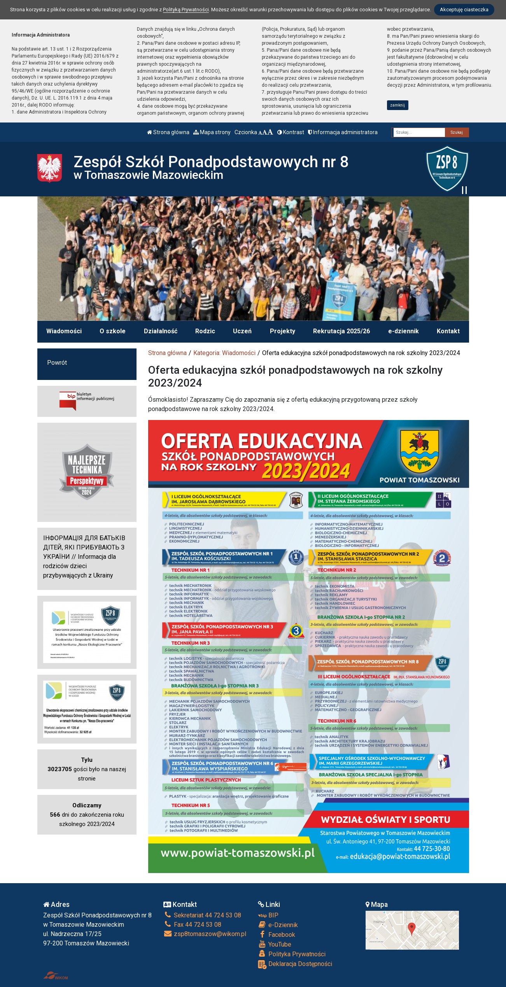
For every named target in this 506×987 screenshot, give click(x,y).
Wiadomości (64, 331)
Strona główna (168, 132)
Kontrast (290, 132)
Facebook (276, 934)
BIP (268, 915)
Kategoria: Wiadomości (224, 353)
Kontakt (448, 331)
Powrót (57, 362)
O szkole (113, 331)
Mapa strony (212, 132)
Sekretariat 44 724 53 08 (202, 915)
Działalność (160, 331)
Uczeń (242, 331)
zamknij (397, 105)
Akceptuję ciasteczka (464, 9)
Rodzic (205, 331)
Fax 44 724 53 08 (192, 924)
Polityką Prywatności (186, 9)
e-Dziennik (278, 925)
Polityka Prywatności (292, 954)
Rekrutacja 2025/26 (341, 331)
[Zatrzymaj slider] (464, 190)
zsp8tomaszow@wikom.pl (204, 934)
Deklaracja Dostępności (295, 964)
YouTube (274, 944)
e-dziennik (403, 331)
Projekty (282, 331)
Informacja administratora (343, 132)
